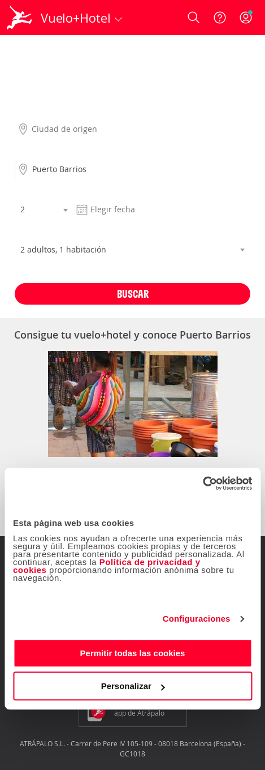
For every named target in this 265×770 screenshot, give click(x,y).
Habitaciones (38, 231)
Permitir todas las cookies (132, 653)
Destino (28, 151)
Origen (26, 110)
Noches (27, 191)
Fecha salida (95, 191)
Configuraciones (197, 618)
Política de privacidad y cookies (107, 566)
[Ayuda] (220, 17)
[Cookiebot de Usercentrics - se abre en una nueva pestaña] (202, 483)
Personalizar (133, 686)
